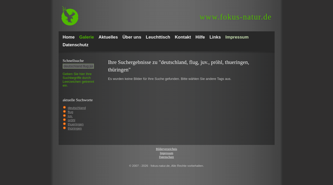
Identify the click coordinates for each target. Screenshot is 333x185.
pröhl (71, 120)
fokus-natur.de (236, 16)
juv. (70, 116)
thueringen (76, 124)
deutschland (77, 108)
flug (70, 112)
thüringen (75, 128)
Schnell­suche (73, 60)
